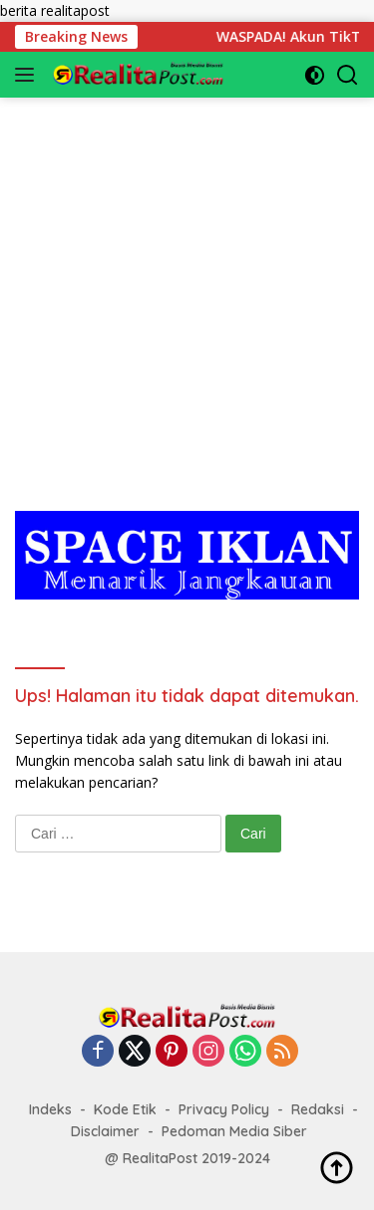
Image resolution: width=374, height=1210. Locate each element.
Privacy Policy (224, 1109)
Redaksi (317, 1109)
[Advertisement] (187, 284)
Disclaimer (105, 1131)
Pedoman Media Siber (234, 1131)
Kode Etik (125, 1109)
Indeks (50, 1109)
